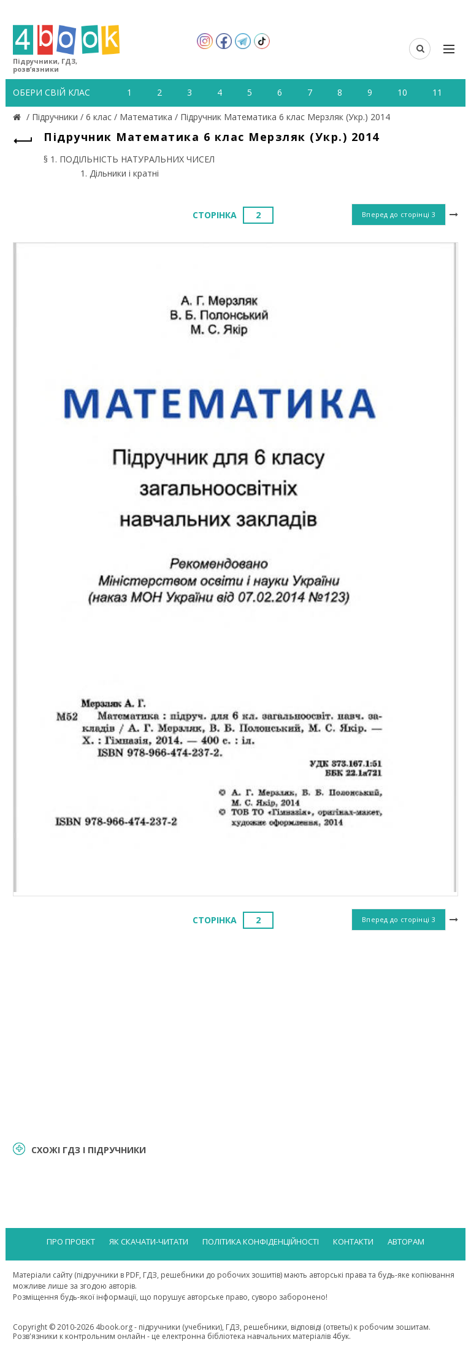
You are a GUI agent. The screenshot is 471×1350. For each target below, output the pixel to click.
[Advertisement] (235, 1033)
